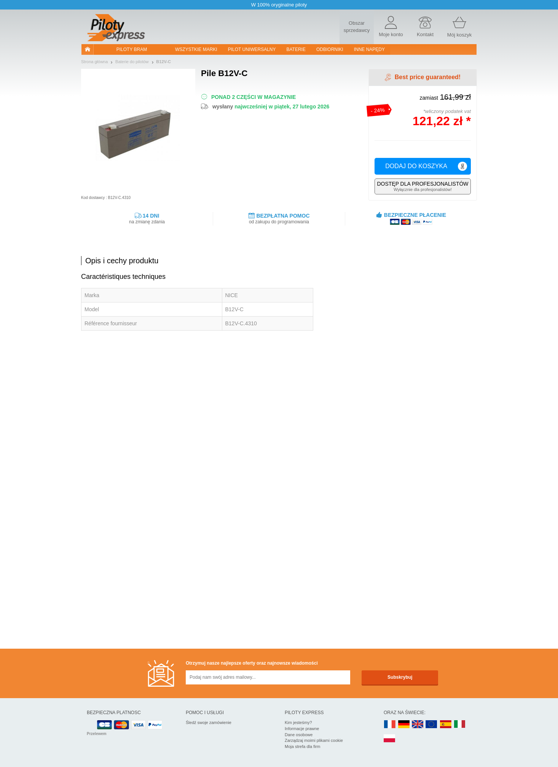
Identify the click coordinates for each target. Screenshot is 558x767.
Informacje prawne (302, 728)
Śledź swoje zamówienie (208, 722)
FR (390, 724)
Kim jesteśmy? (298, 722)
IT (460, 724)
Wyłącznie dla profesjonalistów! (423, 186)
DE (404, 724)
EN (432, 724)
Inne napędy (369, 49)
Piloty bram (131, 49)
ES (446, 724)
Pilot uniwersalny (252, 49)
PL (390, 738)
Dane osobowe (298, 734)
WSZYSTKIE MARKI (196, 49)
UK (418, 724)
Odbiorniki (329, 49)
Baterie (296, 49)
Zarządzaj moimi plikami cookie (314, 740)
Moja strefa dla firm (302, 746)
